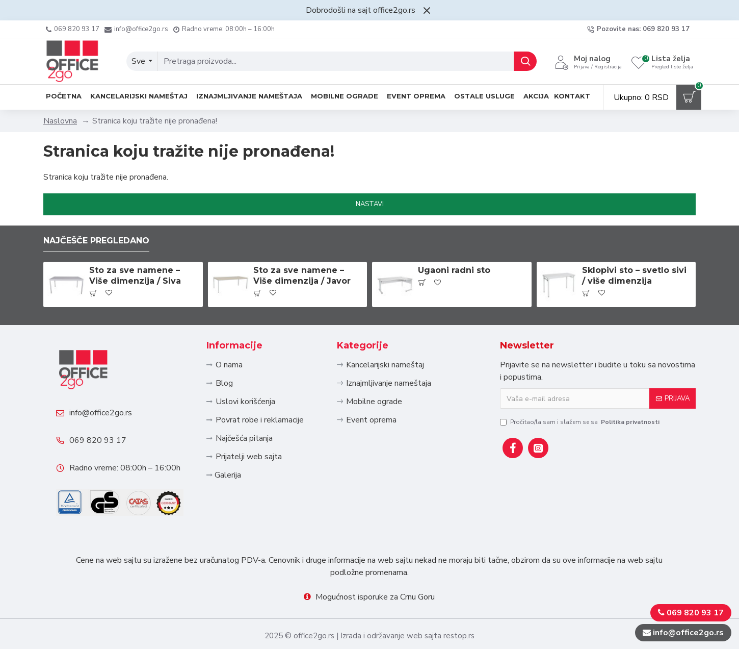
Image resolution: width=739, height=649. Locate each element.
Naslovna (60, 121)
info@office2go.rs (100, 412)
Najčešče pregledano (96, 240)
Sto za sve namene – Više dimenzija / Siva (135, 275)
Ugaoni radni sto (454, 270)
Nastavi (370, 204)
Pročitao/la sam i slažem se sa (580, 422)
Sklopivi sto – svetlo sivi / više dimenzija (634, 275)
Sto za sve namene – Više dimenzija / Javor (302, 275)
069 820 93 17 (97, 440)
